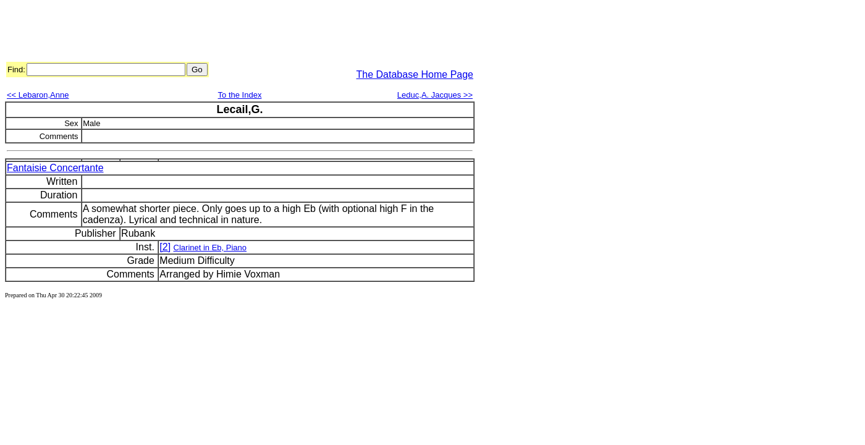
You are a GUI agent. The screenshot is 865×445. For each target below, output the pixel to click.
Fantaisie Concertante (55, 168)
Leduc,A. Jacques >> (435, 95)
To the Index (240, 95)
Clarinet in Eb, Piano (210, 247)
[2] (165, 247)
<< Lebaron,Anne (38, 95)
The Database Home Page (415, 74)
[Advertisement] (230, 33)
